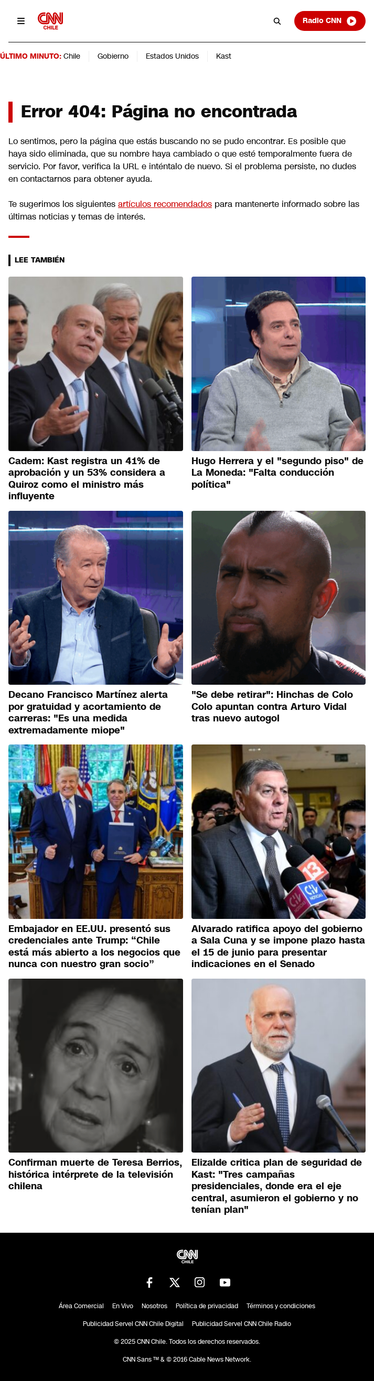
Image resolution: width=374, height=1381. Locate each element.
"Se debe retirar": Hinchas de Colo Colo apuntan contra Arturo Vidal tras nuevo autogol (272, 706)
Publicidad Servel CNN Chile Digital (133, 1324)
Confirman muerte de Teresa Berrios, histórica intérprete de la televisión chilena (95, 1174)
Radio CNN (330, 21)
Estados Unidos (172, 56)
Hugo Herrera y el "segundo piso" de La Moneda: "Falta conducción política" (277, 472)
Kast (223, 56)
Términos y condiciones (281, 1306)
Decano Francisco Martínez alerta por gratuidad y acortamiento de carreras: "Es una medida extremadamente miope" (88, 712)
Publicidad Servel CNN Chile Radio (241, 1324)
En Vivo (122, 1306)
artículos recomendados (165, 204)
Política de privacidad (207, 1306)
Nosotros (154, 1306)
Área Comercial (81, 1306)
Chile (71, 56)
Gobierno (113, 56)
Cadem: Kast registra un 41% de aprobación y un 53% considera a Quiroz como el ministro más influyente (86, 478)
